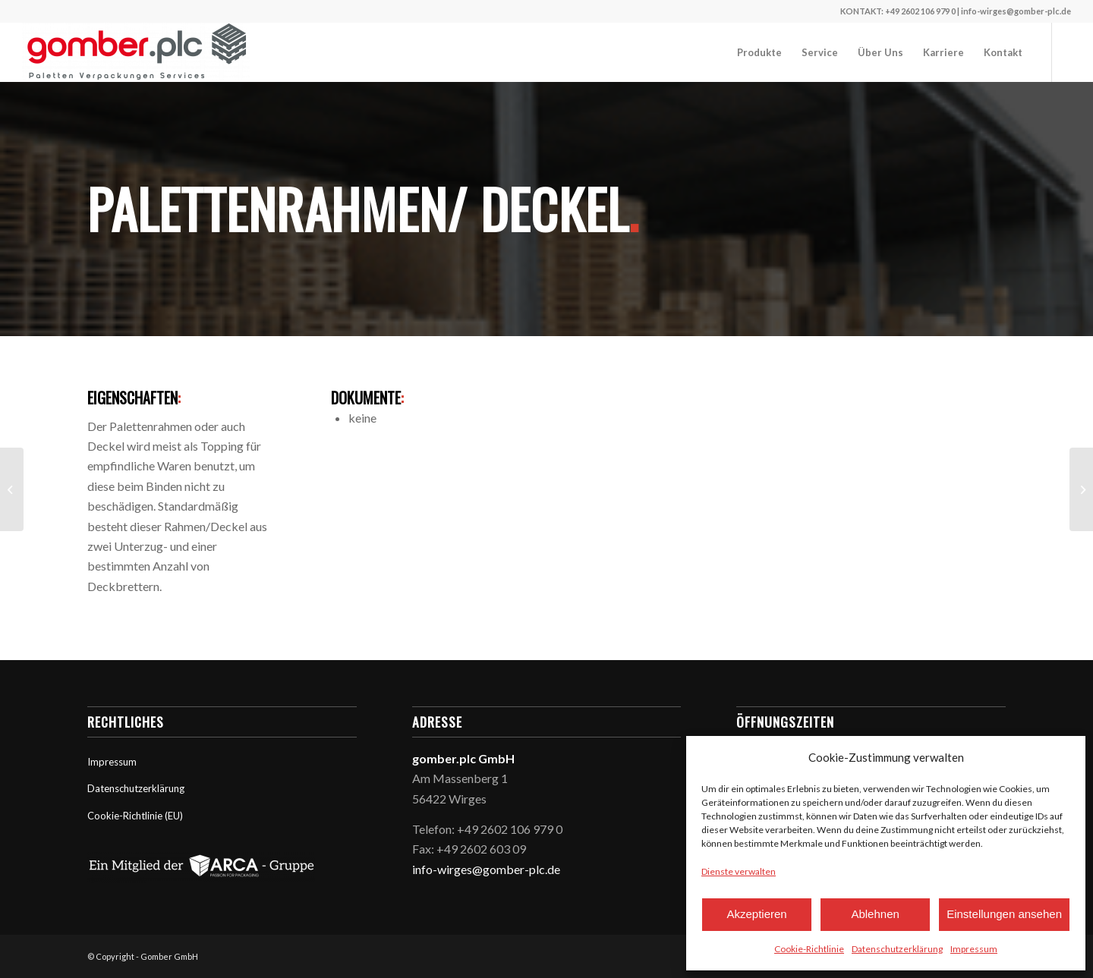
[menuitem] (759, 52)
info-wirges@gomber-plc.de (486, 869)
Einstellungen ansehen (1004, 913)
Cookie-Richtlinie (809, 948)
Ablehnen (875, 913)
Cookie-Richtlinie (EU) (135, 816)
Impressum (973, 948)
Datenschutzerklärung (897, 948)
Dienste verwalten (738, 871)
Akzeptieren (756, 913)
